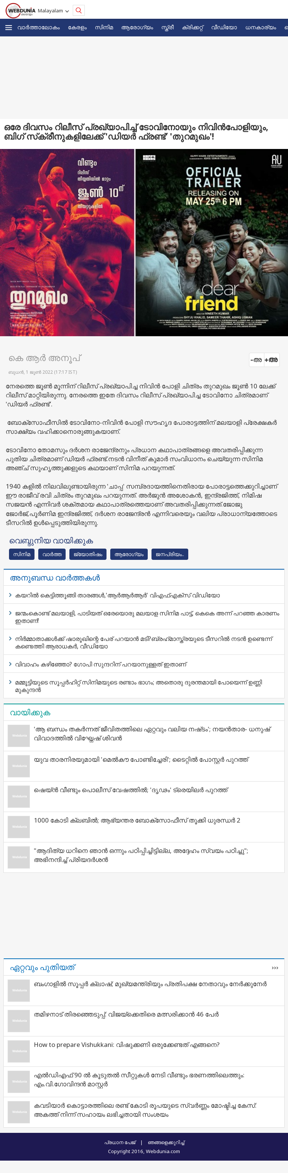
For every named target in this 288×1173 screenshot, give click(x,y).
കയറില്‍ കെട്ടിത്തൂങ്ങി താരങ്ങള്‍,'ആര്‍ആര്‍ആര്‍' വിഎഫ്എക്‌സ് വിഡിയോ (117, 595)
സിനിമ (104, 27)
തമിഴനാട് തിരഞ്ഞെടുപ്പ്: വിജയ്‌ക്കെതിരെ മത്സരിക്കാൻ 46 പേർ (126, 1014)
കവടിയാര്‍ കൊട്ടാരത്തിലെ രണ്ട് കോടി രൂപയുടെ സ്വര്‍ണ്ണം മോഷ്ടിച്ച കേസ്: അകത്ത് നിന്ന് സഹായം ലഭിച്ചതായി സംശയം (145, 1110)
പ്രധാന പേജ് (119, 1142)
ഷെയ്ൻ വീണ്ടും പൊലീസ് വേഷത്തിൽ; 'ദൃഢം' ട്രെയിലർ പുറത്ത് (130, 789)
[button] (8, 27)
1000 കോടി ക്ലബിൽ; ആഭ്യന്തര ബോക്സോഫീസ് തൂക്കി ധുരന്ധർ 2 (137, 820)
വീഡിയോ (224, 27)
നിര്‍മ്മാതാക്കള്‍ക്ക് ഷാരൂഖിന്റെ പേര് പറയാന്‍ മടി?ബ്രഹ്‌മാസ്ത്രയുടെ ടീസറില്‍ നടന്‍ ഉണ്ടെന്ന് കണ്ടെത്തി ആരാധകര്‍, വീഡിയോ (143, 642)
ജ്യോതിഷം (88, 554)
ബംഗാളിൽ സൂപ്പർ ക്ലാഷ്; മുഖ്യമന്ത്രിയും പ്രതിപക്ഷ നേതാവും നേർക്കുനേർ (150, 983)
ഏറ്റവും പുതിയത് (42, 967)
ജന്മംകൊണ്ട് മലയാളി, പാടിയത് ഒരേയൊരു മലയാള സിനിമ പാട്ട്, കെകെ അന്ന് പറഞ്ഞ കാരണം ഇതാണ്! (147, 617)
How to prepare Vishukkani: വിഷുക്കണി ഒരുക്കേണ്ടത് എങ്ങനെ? (127, 1044)
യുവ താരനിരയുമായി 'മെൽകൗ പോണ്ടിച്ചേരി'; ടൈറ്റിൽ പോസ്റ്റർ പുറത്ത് (141, 759)
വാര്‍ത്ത (52, 554)
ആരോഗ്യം (137, 27)
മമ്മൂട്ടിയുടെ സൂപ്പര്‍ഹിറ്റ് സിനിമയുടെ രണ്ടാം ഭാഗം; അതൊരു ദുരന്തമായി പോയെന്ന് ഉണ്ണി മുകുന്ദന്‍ (138, 686)
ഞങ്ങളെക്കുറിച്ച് (166, 1142)
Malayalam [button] (51, 10)
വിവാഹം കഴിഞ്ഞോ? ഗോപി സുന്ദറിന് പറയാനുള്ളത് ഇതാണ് (100, 664)
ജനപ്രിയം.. (170, 554)
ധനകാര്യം (260, 27)
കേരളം (77, 27)
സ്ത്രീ (167, 27)
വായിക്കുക (30, 712)
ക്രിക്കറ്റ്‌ (192, 27)
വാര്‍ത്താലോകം (38, 27)
